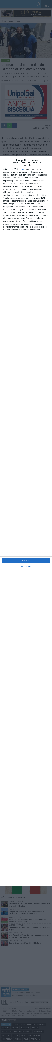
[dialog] (26, 521)
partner (22, 169)
